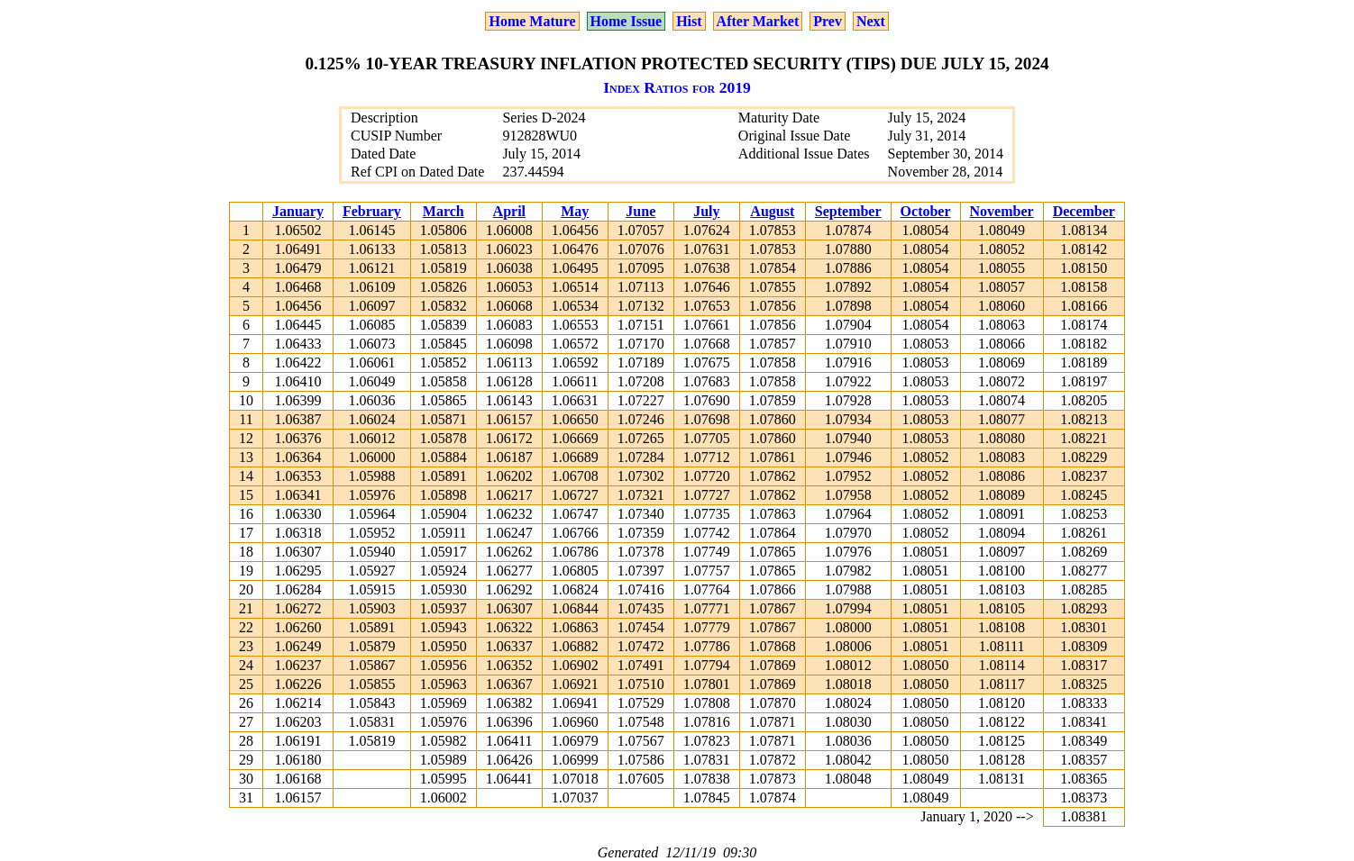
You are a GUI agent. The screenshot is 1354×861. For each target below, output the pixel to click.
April (509, 211)
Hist (688, 21)
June (640, 211)
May (575, 211)
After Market (758, 21)
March (443, 211)
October (926, 211)
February (372, 211)
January (298, 211)
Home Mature (532, 21)
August (772, 211)
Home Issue (626, 21)
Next (870, 21)
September (848, 211)
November (1002, 211)
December (1084, 211)
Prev (827, 21)
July (706, 211)
